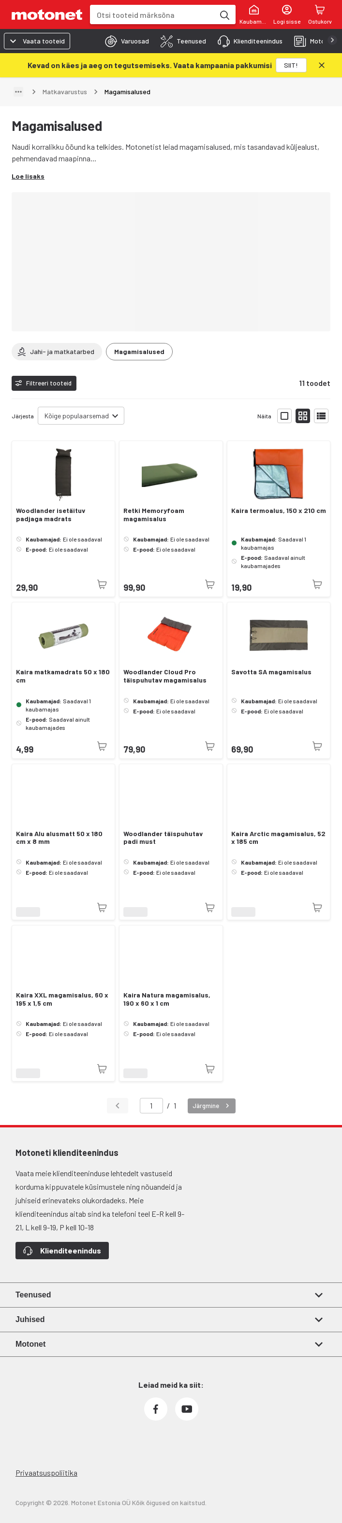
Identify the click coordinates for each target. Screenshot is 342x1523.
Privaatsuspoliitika (46, 1472)
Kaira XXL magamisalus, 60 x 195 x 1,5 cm (62, 999)
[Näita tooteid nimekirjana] (321, 416)
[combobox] (152, 14)
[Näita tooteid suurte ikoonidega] (284, 416)
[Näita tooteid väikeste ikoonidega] (303, 416)
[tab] (124, 41)
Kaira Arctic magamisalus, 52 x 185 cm (278, 838)
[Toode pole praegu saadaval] (102, 584)
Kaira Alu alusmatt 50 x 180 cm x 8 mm (59, 838)
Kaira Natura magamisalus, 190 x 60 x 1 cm (166, 999)
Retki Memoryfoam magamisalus (153, 515)
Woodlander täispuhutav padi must (163, 838)
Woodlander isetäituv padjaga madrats (50, 515)
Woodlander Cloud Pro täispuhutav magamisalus (165, 676)
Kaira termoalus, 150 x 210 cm (278, 510)
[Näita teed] (18, 92)
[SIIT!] (291, 65)
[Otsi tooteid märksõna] (224, 14)
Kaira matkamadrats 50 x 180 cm (63, 676)
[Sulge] (321, 65)
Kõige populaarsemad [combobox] (77, 416)
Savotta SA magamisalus (271, 672)
